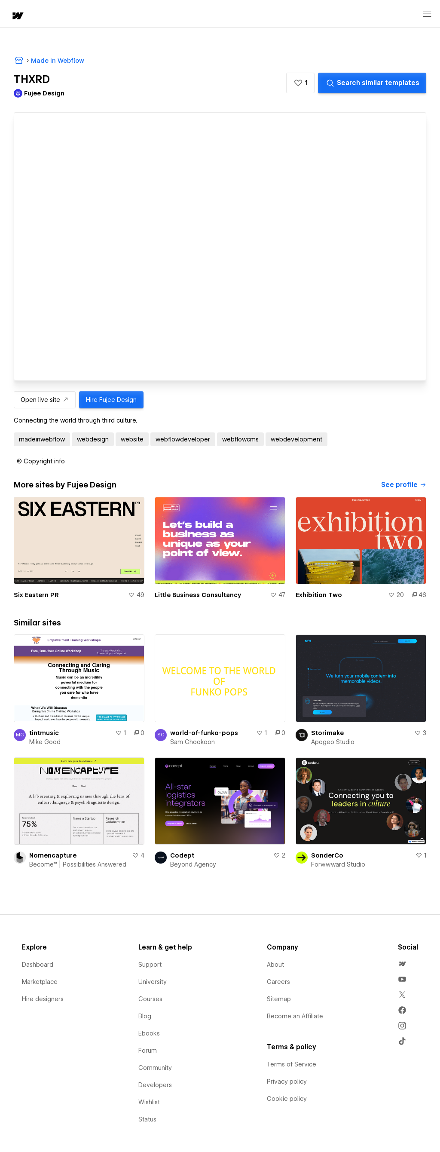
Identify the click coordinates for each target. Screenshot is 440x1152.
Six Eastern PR (36, 594)
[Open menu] (427, 14)
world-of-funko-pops (204, 732)
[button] (300, 83)
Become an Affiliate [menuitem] (295, 1016)
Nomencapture (52, 855)
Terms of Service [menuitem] (291, 1064)
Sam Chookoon (192, 741)
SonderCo (327, 855)
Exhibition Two (319, 594)
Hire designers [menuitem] (43, 999)
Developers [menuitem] (155, 1085)
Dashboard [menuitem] (37, 964)
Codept (182, 855)
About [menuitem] (275, 964)
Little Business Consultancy (198, 594)
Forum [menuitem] (147, 1050)
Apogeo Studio (332, 741)
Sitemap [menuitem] (279, 999)
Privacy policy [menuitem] (287, 1081)
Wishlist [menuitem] (149, 1102)
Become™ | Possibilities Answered (77, 864)
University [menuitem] (152, 981)
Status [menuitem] (147, 1119)
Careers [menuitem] (278, 981)
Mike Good (45, 741)
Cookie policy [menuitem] (287, 1098)
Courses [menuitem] (150, 999)
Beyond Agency (193, 864)
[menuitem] (402, 963)
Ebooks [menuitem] (149, 1033)
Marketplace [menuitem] (40, 981)
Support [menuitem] (150, 964)
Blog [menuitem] (144, 1016)
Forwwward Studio (338, 864)
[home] (17, 16)
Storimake (327, 732)
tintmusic (44, 732)
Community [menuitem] (155, 1067)
